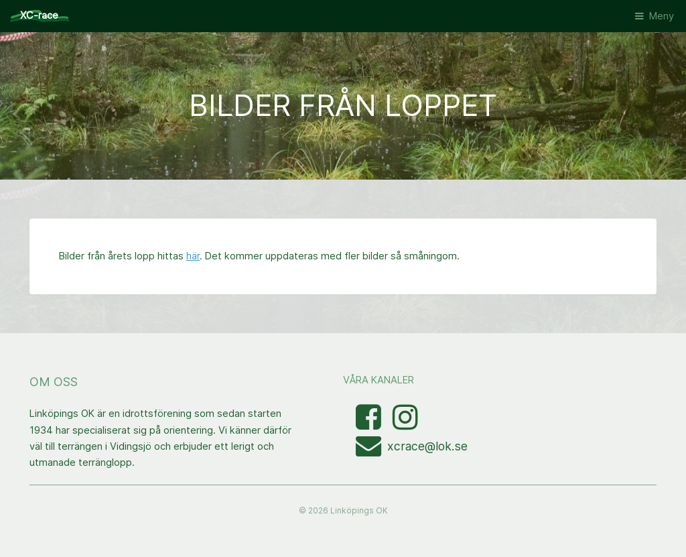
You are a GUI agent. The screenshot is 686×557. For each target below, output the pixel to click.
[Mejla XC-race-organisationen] (371, 451)
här (193, 256)
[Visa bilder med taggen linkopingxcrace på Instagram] (405, 424)
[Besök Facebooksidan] (370, 424)
